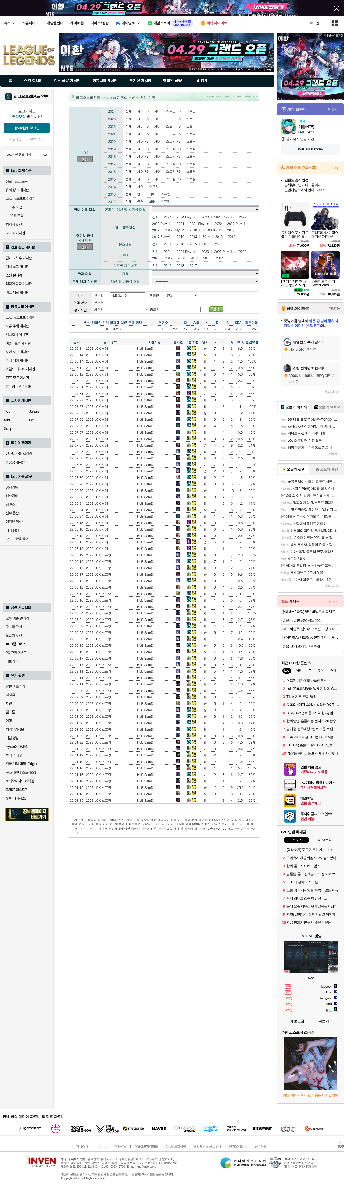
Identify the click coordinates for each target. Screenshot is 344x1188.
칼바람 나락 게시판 (19, 386)
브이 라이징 (14, 755)
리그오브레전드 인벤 (31, 96)
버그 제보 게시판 (17, 292)
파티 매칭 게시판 (17, 360)
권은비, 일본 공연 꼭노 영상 (301, 620)
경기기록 (12, 487)
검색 (45, 154)
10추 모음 (14, 216)
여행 (9, 721)
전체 (84, 159)
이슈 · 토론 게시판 (18, 343)
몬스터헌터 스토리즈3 (21, 772)
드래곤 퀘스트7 (16, 789)
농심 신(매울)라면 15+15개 (301, 646)
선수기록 (12, 496)
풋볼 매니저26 (16, 798)
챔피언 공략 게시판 (19, 284)
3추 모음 (14, 207)
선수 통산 (12, 513)
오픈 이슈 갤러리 (17, 618)
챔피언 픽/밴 (14, 521)
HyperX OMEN (17, 746)
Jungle (34, 411)
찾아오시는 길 (238, 1146)
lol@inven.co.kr (218, 828)
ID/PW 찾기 (36, 139)
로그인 (314, 23)
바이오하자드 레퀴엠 (20, 781)
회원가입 (15, 139)
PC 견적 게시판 (16, 652)
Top (7, 411)
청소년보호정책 (175, 1146)
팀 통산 (11, 504)
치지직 (10, 695)
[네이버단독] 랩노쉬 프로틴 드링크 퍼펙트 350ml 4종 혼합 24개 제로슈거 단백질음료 (311, 629)
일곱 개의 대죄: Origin (21, 764)
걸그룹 (10, 712)
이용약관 (121, 1146)
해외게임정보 (15, 729)
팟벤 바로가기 (15, 686)
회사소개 (82, 1146)
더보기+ (334, 109)
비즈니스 (101, 1146)
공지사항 (261, 1146)
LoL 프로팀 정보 (17, 539)
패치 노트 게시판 (17, 266)
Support (10, 428)
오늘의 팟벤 (14, 635)
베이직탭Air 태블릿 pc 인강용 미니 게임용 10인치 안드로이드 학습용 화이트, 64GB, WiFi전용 (311, 637)
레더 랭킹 (12, 530)
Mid (7, 420)
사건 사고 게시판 (17, 352)
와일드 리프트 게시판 (20, 369)
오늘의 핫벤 (14, 627)
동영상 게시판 (15, 462)
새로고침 (330, 391)
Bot (31, 420)
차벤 (9, 703)
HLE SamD (145, 348)
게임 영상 (12, 738)
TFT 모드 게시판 (17, 378)
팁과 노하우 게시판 (19, 258)
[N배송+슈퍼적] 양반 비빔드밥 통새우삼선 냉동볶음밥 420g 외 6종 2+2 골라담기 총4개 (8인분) (311, 612)
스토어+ (334, 168)
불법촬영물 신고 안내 (207, 1146)
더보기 (323, 1021)
